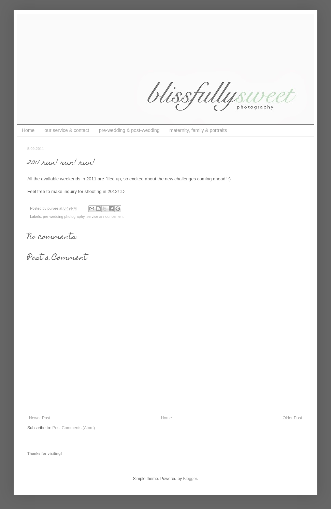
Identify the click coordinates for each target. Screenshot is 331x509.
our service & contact (66, 130)
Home (28, 130)
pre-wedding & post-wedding (129, 130)
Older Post (292, 418)
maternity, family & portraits (198, 130)
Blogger (190, 478)
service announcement (105, 216)
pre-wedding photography (64, 216)
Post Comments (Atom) (73, 427)
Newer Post (39, 418)
